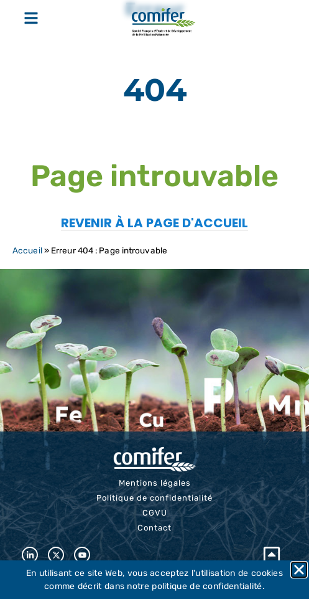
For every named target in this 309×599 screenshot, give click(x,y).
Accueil (27, 250)
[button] (299, 570)
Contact (154, 527)
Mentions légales (155, 483)
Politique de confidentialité (154, 497)
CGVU (154, 512)
